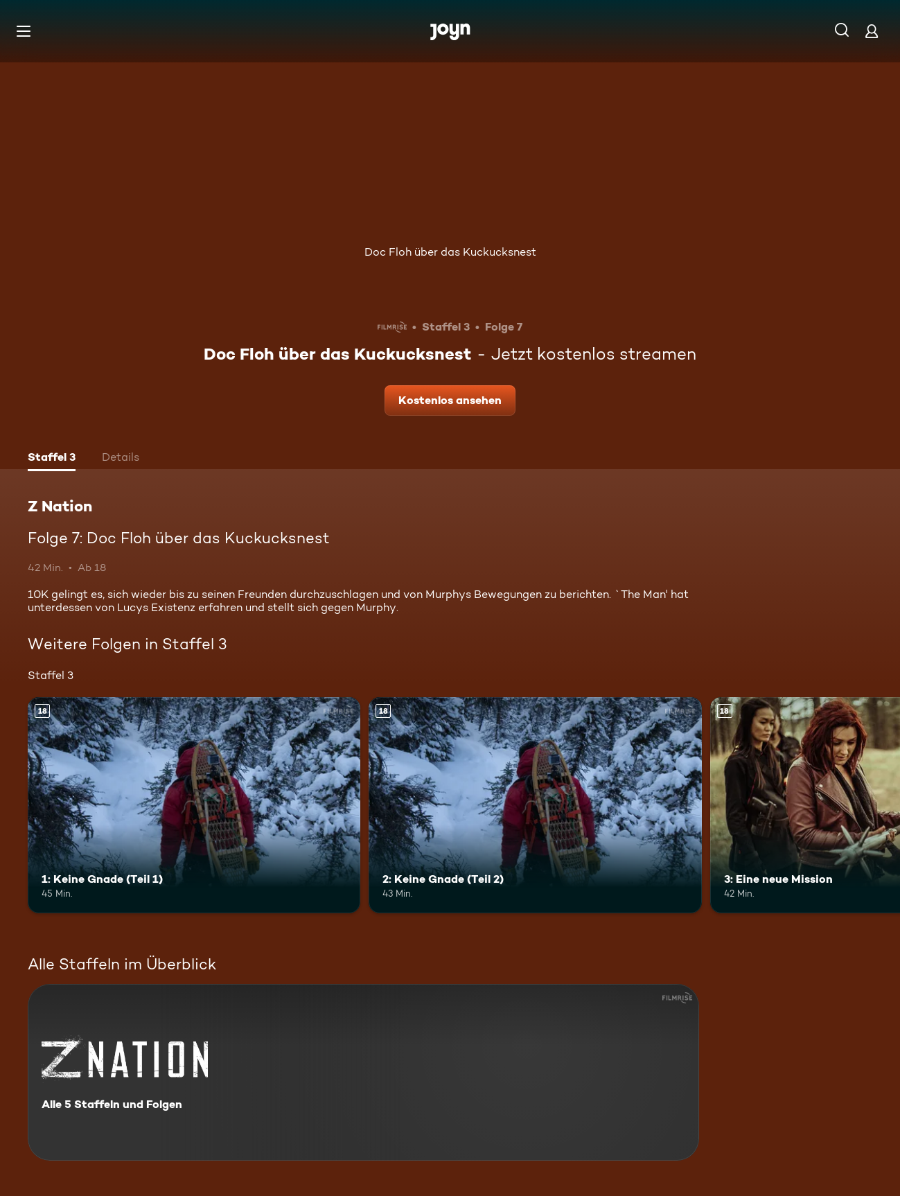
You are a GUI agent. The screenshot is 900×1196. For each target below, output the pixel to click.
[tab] (51, 458)
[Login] (871, 31)
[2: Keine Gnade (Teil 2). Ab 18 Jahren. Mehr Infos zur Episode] (535, 805)
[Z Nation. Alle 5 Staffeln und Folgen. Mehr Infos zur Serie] (363, 1072)
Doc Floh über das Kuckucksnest (450, 251)
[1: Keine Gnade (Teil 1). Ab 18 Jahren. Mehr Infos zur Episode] (194, 805)
